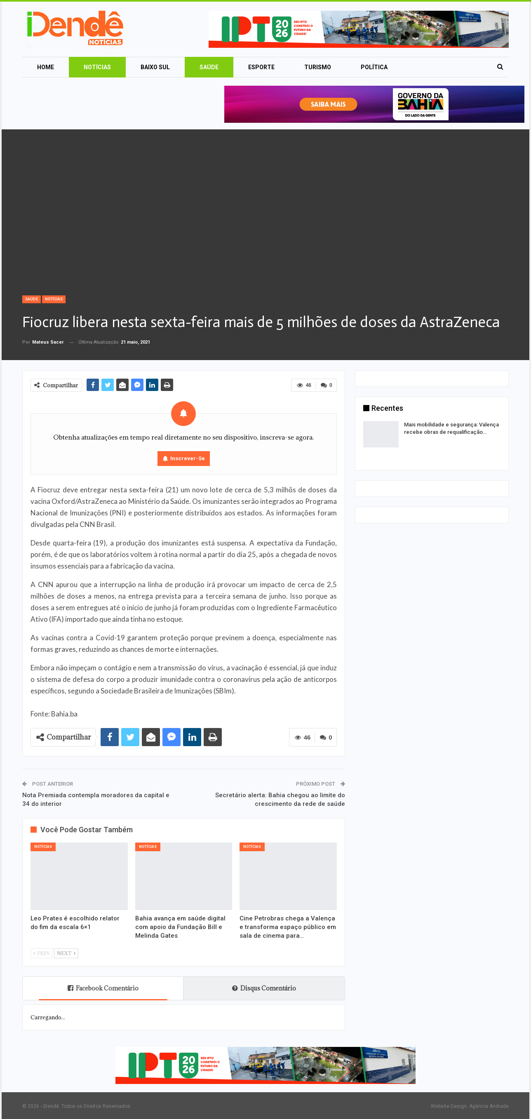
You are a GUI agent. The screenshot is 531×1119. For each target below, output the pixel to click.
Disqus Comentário (264, 988)
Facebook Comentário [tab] (103, 988)
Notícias (97, 67)
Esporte (261, 67)
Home (45, 67)
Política (374, 67)
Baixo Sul (155, 67)
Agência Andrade (489, 1106)
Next (66, 953)
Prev (41, 953)
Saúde (209, 67)
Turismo (317, 67)
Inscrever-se (187, 458)
